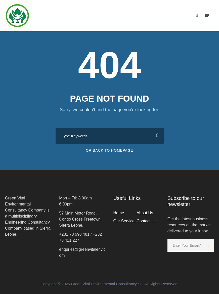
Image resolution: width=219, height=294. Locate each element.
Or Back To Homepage (109, 150)
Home (118, 213)
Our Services (125, 221)
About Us (145, 213)
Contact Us (146, 221)
